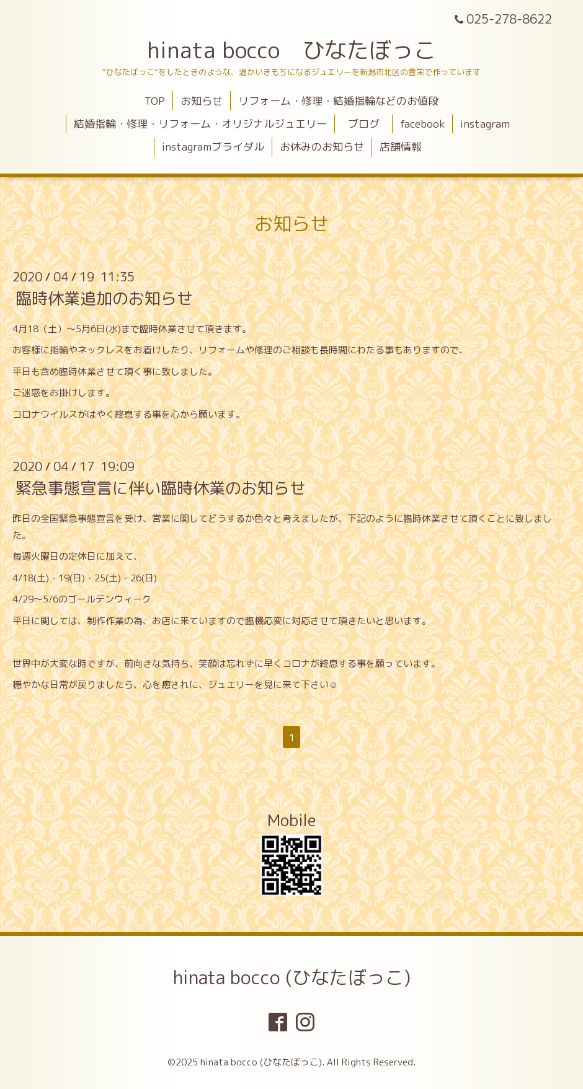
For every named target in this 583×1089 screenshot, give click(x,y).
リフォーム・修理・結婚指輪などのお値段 (338, 101)
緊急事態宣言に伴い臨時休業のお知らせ (161, 488)
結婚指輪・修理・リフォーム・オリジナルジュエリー (200, 124)
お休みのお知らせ (322, 146)
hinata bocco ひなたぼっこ (291, 50)
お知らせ (201, 101)
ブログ (369, 124)
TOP (155, 101)
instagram (485, 124)
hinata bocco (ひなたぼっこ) (292, 977)
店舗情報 (401, 146)
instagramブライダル (213, 146)
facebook (422, 124)
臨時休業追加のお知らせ (104, 298)
